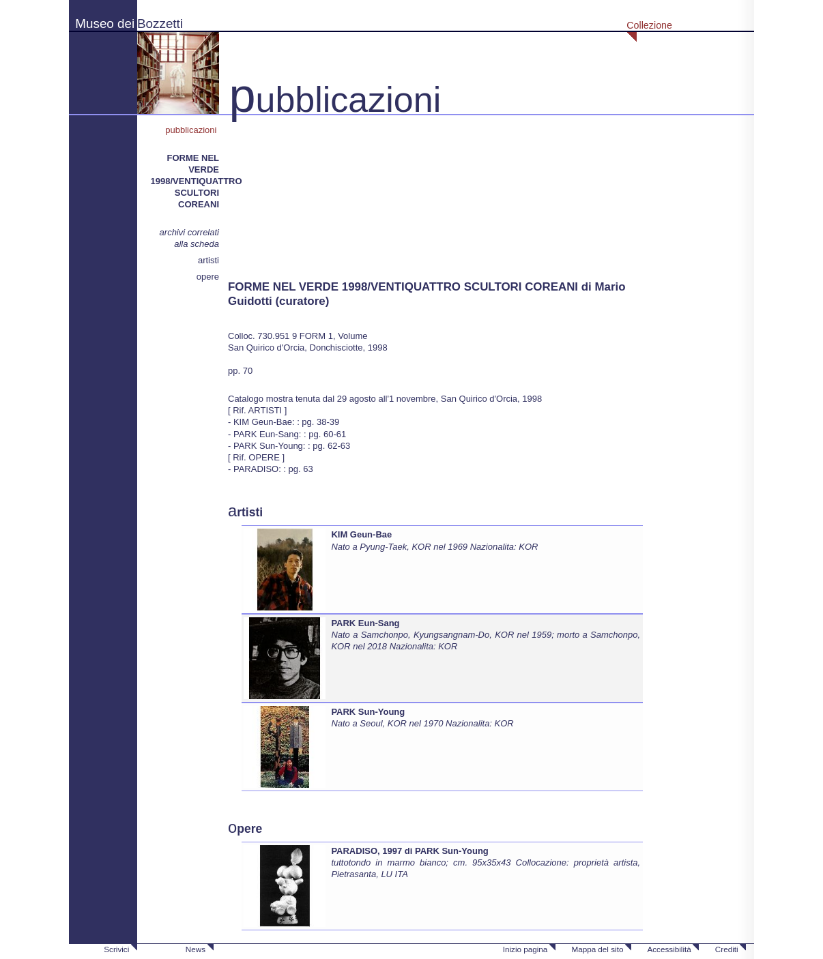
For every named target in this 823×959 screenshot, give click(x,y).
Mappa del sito (597, 949)
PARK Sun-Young (368, 712)
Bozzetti (160, 23)
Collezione (649, 25)
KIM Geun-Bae (361, 534)
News (195, 949)
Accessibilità (669, 949)
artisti (208, 260)
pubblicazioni (192, 130)
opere (208, 276)
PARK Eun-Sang (365, 623)
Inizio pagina (525, 949)
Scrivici (116, 949)
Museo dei (104, 23)
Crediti (726, 949)
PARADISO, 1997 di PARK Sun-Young (409, 851)
